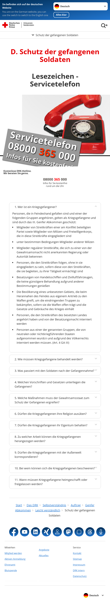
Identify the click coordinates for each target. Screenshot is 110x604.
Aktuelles (44, 555)
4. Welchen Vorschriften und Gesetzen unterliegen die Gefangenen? (50, 384)
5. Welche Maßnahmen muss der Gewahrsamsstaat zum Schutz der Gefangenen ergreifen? (52, 400)
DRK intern (79, 570)
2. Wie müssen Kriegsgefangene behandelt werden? (49, 359)
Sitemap (77, 559)
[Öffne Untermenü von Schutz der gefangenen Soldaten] (55, 35)
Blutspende (11, 570)
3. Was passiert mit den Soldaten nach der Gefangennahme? (54, 371)
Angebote (44, 549)
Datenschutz (80, 576)
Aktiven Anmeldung (15, 559)
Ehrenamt (10, 564)
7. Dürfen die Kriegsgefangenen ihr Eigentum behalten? (51, 425)
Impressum (79, 564)
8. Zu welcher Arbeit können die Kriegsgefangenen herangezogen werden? (48, 439)
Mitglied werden (13, 553)
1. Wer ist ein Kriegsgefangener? (36, 207)
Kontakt (77, 553)
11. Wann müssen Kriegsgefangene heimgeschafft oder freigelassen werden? (51, 482)
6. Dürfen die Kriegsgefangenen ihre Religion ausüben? (51, 414)
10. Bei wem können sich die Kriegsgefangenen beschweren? (55, 468)
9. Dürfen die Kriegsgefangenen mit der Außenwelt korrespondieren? (48, 455)
